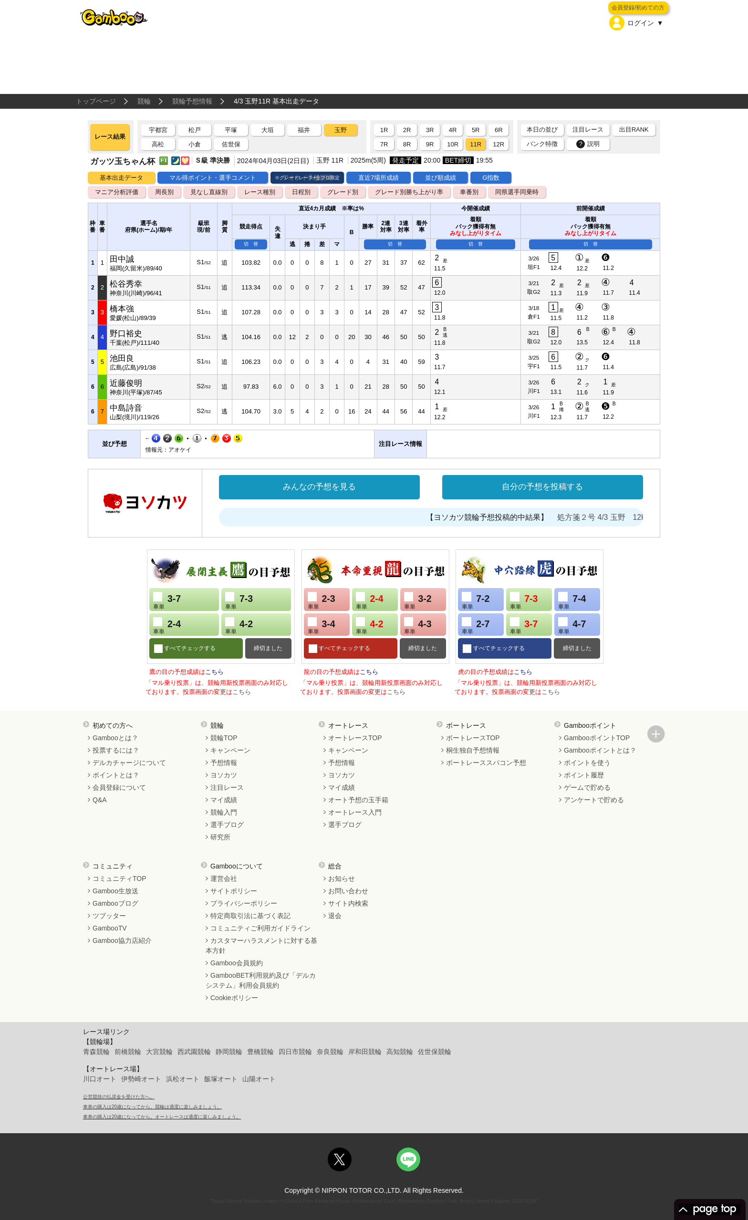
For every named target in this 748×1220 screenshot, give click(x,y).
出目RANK (634, 129)
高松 (158, 144)
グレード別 (342, 192)
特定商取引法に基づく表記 (250, 916)
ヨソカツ (223, 775)
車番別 (469, 192)
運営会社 (223, 878)
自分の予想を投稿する (542, 486)
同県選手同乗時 (517, 192)
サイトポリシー (233, 891)
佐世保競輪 (434, 1051)
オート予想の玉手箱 (358, 800)
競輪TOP (224, 738)
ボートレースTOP (473, 738)
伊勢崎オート (141, 1079)
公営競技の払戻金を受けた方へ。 (119, 1096)
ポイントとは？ (116, 775)
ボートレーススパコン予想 (486, 762)
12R (498, 144)
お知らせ (341, 878)
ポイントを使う (587, 762)
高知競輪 (399, 1051)
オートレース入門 (355, 812)
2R (407, 130)
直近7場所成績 (378, 177)
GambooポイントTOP (597, 738)
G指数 (490, 177)
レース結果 (109, 136)
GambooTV (110, 928)
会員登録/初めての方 (638, 7)
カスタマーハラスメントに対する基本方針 (261, 945)
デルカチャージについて (129, 762)
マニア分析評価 (116, 192)
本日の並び (542, 129)
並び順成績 (440, 177)
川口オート (99, 1079)
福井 (304, 130)
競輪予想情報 (192, 101)
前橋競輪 (127, 1051)
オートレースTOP (355, 738)
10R (452, 144)
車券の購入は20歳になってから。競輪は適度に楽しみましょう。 (152, 1106)
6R (499, 130)
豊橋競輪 (260, 1051)
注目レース (587, 129)
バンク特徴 (542, 143)
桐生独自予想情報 (472, 750)
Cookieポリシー (234, 998)
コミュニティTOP (119, 878)
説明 (588, 144)
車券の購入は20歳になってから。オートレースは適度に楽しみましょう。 (162, 1116)
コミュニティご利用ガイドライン (260, 928)
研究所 (220, 837)
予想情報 (223, 762)
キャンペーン (230, 750)
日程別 (301, 192)
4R (453, 130)
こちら (214, 671)
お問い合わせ (348, 891)
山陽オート (259, 1079)
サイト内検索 (348, 903)
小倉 (194, 144)
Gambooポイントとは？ (600, 750)
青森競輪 (96, 1051)
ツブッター (109, 916)
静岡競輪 (229, 1051)
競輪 (144, 101)
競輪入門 (223, 812)
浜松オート (182, 1079)
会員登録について (119, 787)
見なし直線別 (209, 192)
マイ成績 (223, 800)
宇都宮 (158, 130)
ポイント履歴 (584, 775)
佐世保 (231, 144)
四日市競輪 (295, 1051)
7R (384, 144)
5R (476, 130)
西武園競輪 (194, 1051)
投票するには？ (116, 750)
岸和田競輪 (365, 1051)
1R (384, 130)
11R (475, 144)
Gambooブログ (115, 903)
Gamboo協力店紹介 (122, 940)
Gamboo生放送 (115, 891)
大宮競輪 (159, 1051)
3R (430, 130)
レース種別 (259, 192)
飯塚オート (221, 1079)
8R (407, 144)
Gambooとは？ (115, 738)
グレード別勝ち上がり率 (409, 192)
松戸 (194, 130)
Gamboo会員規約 (236, 963)
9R (430, 144)
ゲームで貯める (587, 787)
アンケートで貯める (594, 800)
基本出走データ (121, 177)
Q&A (100, 800)
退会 (335, 916)
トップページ (96, 101)
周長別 (164, 192)
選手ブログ (227, 824)
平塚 (231, 130)
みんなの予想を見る (319, 486)
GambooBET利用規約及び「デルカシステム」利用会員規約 (261, 980)
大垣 (267, 130)
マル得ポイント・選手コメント (212, 177)
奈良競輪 (330, 1051)
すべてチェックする (189, 648)
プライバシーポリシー (243, 903)
